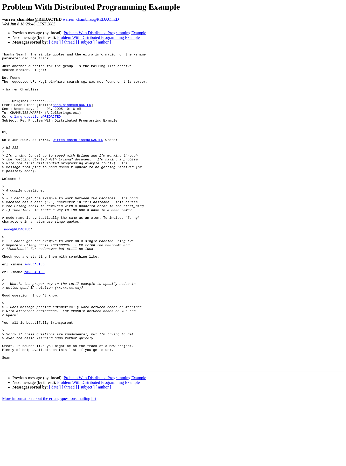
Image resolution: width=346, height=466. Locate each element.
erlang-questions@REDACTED (35, 129)
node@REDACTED (17, 265)
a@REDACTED (34, 307)
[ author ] (103, 42)
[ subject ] (86, 42)
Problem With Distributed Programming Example (105, 33)
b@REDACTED (34, 316)
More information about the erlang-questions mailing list (49, 461)
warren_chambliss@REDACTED (91, 19)
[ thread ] (69, 42)
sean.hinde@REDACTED (72, 115)
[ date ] (55, 42)
